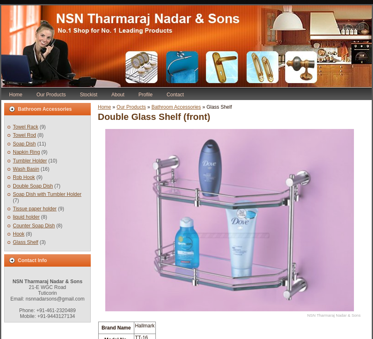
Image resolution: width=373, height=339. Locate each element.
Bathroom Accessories (176, 107)
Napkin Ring (26, 152)
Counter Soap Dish (34, 226)
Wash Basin (26, 169)
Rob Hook (24, 177)
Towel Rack (25, 127)
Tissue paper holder (35, 209)
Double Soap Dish (33, 186)
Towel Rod (24, 135)
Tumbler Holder (30, 161)
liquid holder (26, 217)
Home (104, 107)
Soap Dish (24, 144)
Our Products (131, 107)
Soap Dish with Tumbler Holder (47, 194)
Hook (18, 234)
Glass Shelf (25, 242)
